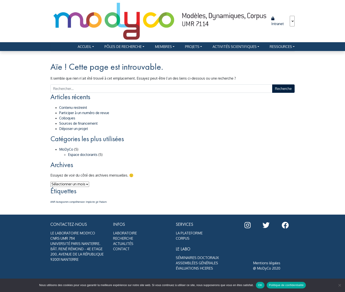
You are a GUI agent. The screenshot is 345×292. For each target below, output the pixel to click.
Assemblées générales (197, 263)
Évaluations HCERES (194, 268)
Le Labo (183, 249)
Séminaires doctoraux (197, 257)
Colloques (67, 118)
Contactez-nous (68, 224)
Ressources (281, 46)
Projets (192, 46)
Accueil (84, 46)
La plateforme (189, 233)
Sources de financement (78, 123)
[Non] (339, 285)
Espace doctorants (82, 154)
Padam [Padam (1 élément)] (102, 201)
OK (260, 285)
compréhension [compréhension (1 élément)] (77, 201)
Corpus (182, 238)
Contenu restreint (73, 107)
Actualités (123, 243)
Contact (121, 249)
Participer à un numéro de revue (84, 113)
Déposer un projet (73, 128)
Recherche (123, 238)
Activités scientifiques (235, 46)
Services (184, 224)
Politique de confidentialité (286, 285)
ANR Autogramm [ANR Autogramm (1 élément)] (59, 201)
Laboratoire (125, 233)
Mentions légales (266, 263)
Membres (163, 46)
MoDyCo (66, 149)
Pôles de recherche (123, 46)
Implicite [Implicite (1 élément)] (90, 201)
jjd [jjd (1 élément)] (97, 201)
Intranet (277, 21)
